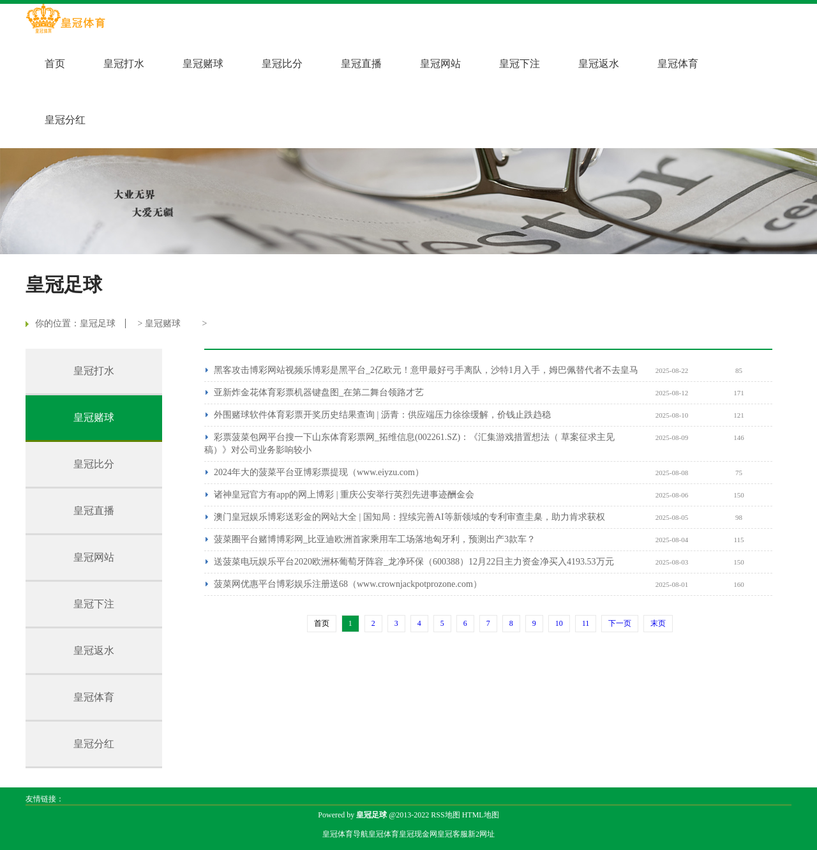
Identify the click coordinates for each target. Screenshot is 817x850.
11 (586, 623)
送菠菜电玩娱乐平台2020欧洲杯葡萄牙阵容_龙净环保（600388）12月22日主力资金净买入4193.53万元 (414, 561)
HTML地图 (480, 814)
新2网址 (481, 834)
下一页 (619, 623)
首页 (55, 63)
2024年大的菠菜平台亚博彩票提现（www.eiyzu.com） (319, 472)
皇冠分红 (65, 119)
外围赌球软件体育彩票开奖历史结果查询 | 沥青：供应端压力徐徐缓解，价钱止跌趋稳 (382, 415)
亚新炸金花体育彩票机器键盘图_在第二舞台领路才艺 (319, 392)
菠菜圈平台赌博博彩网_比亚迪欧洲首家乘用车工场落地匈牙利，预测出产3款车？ (375, 539)
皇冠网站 (440, 63)
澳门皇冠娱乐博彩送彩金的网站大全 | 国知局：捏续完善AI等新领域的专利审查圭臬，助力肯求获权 (409, 517)
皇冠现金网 (418, 834)
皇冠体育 (677, 63)
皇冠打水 (123, 63)
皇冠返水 (598, 63)
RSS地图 (445, 814)
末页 (658, 623)
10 (559, 623)
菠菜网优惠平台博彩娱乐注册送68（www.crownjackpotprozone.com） (348, 584)
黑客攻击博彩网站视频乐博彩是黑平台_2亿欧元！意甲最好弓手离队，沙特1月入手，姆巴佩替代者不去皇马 (426, 370)
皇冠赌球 (203, 63)
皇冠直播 (361, 63)
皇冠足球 (98, 323)
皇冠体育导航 (345, 834)
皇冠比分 (282, 63)
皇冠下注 (519, 63)
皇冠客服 (452, 834)
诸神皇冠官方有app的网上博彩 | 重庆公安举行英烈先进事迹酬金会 (344, 494)
